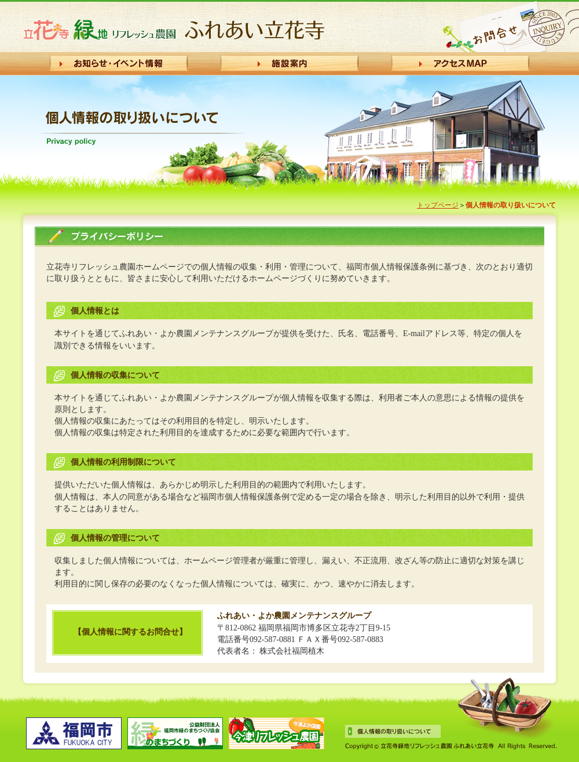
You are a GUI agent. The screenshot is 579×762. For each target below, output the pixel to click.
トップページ (438, 205)
